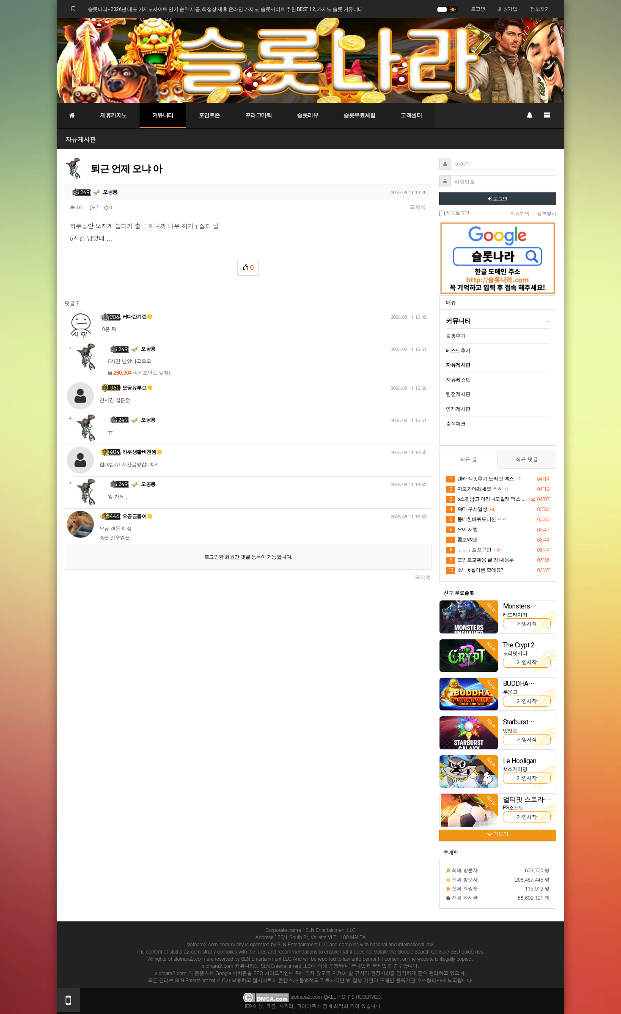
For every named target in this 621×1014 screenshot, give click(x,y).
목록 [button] (417, 207)
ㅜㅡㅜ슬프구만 (468, 550)
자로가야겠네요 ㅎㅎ (474, 489)
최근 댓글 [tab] (527, 459)
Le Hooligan (519, 761)
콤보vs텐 (461, 540)
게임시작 (526, 624)
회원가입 (507, 8)
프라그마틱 (258, 115)
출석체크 (455, 424)
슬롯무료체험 (359, 115)
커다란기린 (137, 317)
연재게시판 (458, 409)
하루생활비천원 (142, 452)
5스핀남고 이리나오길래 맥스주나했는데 (486, 499)
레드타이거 (515, 615)
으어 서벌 (462, 529)
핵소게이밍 (515, 769)
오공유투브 (137, 388)
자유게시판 (80, 139)
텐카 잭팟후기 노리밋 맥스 (480, 479)
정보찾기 (540, 8)
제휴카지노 (113, 115)
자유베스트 (458, 380)
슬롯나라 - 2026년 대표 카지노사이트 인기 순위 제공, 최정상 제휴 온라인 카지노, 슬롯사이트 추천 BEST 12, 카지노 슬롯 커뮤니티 (225, 9)
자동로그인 (454, 213)
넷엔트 (510, 731)
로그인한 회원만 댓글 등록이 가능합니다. (248, 557)
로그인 (478, 8)
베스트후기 (458, 351)
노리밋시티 (515, 653)
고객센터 (411, 115)
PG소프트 (513, 808)
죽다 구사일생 (466, 509)
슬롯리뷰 (307, 115)
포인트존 (209, 115)
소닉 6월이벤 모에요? (474, 570)
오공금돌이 (137, 516)
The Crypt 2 (519, 645)
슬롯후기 (455, 336)
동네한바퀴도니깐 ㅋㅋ (476, 519)
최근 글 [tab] (468, 459)
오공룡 (105, 192)
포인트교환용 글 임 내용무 (480, 560)
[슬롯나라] (310, 60)
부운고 (510, 692)
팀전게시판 (458, 394)
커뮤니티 (162, 115)
